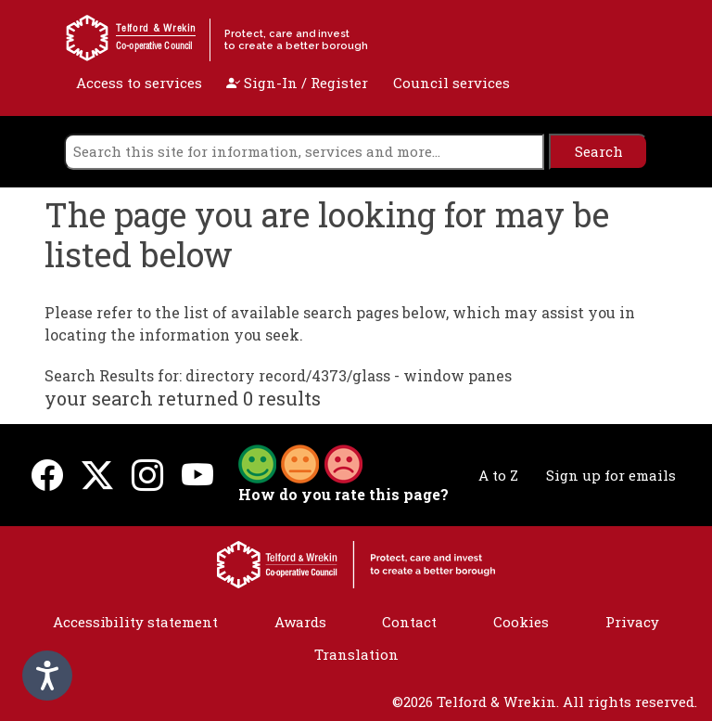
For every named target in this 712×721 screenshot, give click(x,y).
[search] (304, 152)
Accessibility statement (135, 621)
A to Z (498, 475)
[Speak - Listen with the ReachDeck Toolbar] (47, 675)
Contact (409, 621)
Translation (356, 654)
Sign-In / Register (297, 82)
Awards (300, 621)
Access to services (139, 82)
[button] (300, 462)
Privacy (632, 621)
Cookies (521, 621)
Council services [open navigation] (451, 82)
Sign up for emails (611, 475)
